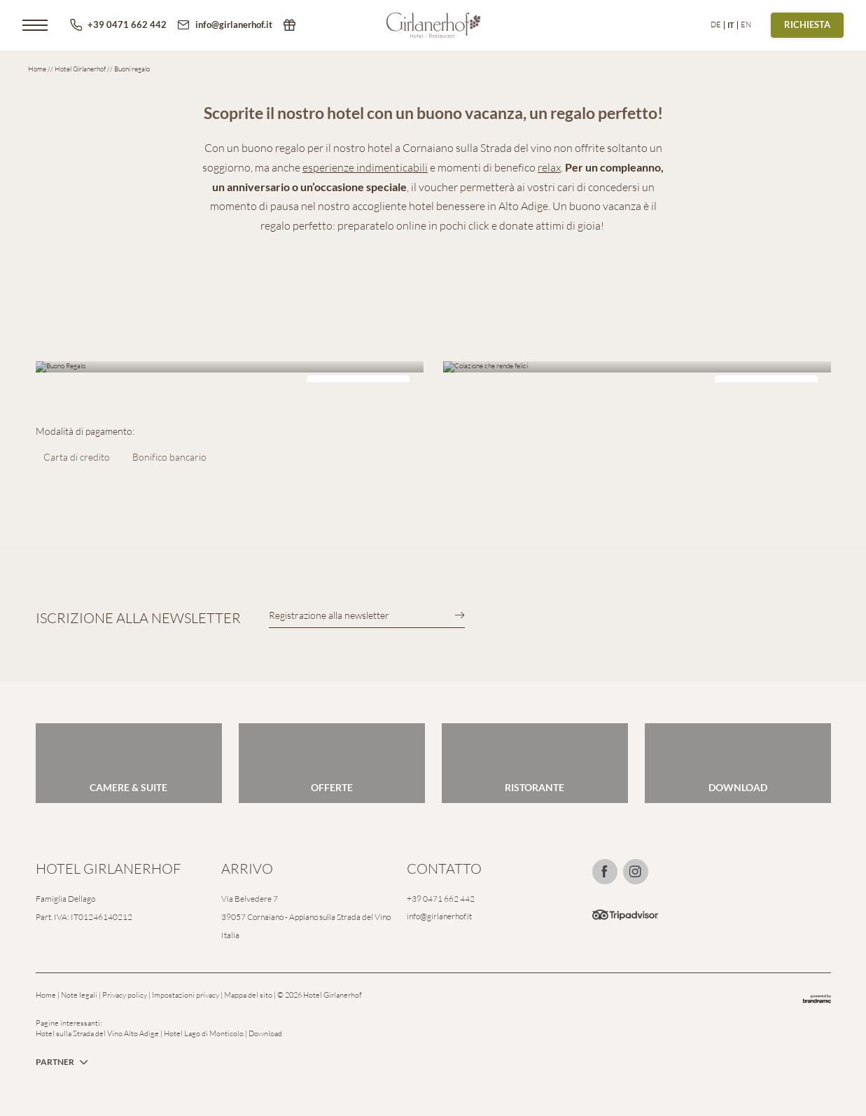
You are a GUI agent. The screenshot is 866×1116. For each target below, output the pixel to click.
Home (38, 69)
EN (746, 24)
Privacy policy (125, 995)
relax (549, 167)
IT (730, 24)
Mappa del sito (249, 995)
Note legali (80, 995)
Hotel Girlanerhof (81, 69)
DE (716, 24)
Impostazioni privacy (186, 995)
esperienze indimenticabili (365, 167)
